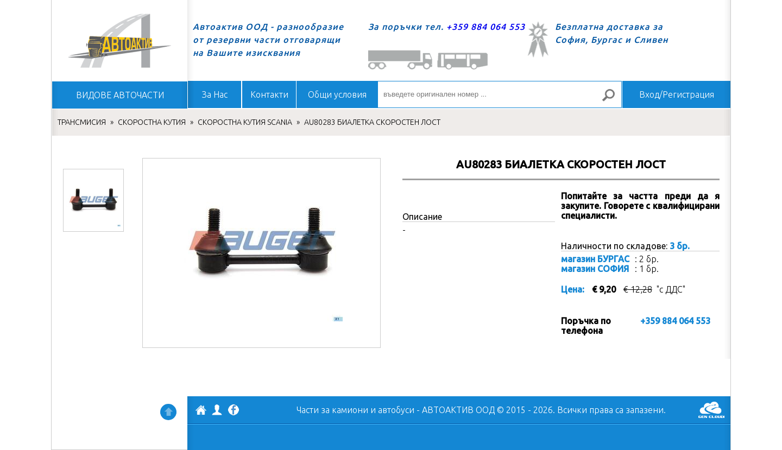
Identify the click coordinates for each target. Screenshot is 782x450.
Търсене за (613, 99)
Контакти (269, 94)
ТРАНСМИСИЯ (82, 122)
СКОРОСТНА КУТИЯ (152, 122)
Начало (119, 40)
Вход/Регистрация (676, 94)
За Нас (215, 94)
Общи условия (337, 94)
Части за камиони (332, 410)
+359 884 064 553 (485, 26)
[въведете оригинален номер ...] (499, 94)
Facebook (233, 411)
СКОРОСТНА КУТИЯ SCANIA (245, 122)
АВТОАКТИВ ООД (201, 411)
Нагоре (168, 412)
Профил (217, 410)
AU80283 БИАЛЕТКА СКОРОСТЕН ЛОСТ (372, 122)
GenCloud (711, 410)
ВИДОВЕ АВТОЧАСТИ (120, 95)
